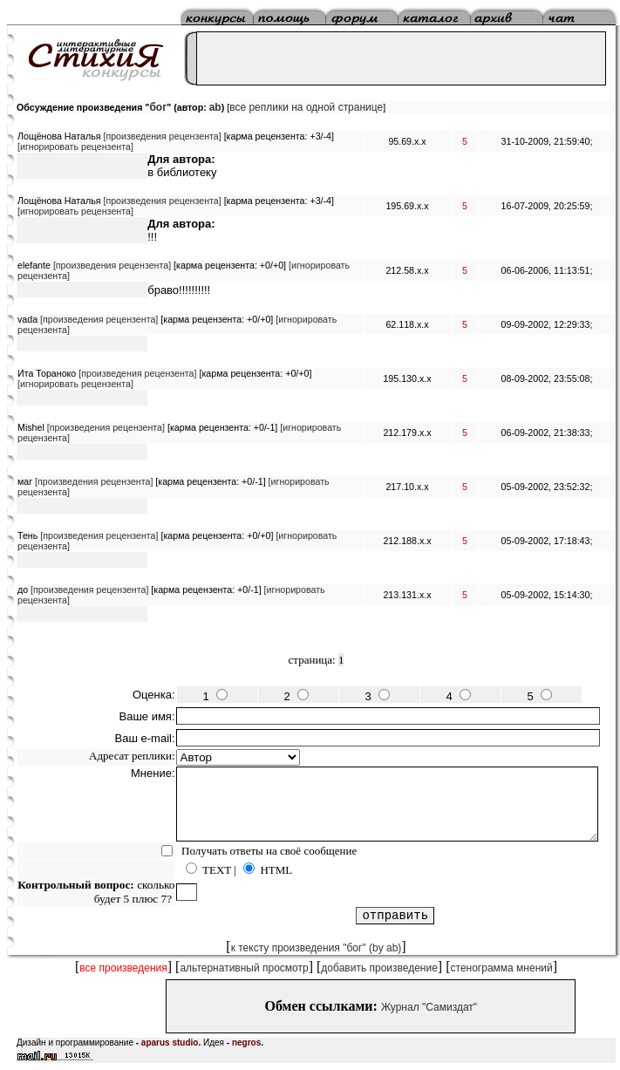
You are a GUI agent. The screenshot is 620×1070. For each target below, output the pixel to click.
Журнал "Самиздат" (429, 1007)
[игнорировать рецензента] (75, 146)
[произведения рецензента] (162, 136)
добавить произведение (379, 968)
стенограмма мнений (502, 968)
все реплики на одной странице (306, 107)
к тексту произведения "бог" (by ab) (316, 948)
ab (215, 107)
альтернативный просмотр (244, 968)
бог (158, 107)
